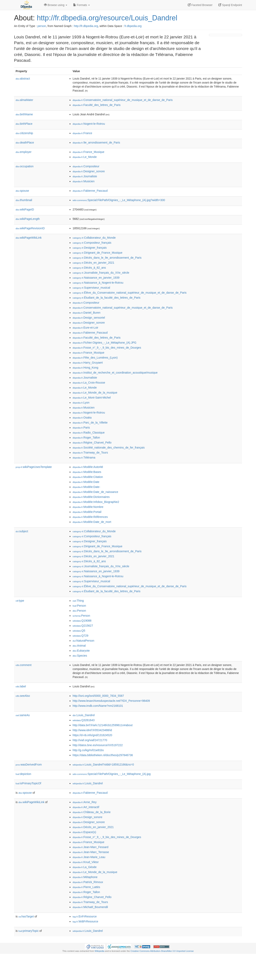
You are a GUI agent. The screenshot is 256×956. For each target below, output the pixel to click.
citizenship (24, 133)
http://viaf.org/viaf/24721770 (90, 740)
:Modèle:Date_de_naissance (95, 491)
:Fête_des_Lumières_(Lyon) (95, 357)
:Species (80, 655)
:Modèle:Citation (88, 476)
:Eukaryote (81, 650)
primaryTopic (28, 930)
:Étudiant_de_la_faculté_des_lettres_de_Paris (106, 297)
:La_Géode (85, 867)
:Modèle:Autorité (88, 467)
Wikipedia (99, 951)
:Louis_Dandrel (84, 715)
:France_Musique (88, 152)
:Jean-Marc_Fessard (90, 847)
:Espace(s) (84, 832)
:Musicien (84, 181)
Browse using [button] (55, 5)
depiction (23, 774)
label (21, 686)
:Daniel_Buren (86, 312)
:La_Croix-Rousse (89, 382)
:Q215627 (83, 625)
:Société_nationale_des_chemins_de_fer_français (109, 447)
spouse (22, 190)
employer (23, 152)
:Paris (81, 427)
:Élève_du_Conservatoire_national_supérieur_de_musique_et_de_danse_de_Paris (130, 292)
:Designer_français (90, 247)
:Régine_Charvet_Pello (92, 442)
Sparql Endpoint (230, 5)
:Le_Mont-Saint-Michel (92, 397)
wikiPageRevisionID (30, 228)
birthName (24, 114)
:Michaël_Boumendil (90, 907)
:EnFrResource (85, 916)
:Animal (79, 645)
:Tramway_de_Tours (90, 452)
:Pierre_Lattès (86, 887)
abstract (23, 78)
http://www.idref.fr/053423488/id (92, 730)
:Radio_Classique (89, 432)
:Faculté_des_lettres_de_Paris (97, 105)
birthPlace (24, 123)
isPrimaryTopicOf (28, 783)
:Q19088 (82, 620)
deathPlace (25, 142)
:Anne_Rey (85, 802)
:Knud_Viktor (86, 862)
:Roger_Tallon (86, 437)
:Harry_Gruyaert (88, 362)
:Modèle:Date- (86, 486)
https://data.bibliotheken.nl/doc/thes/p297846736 (103, 755)
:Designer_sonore (89, 171)
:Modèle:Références (90, 516)
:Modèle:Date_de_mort (92, 521)
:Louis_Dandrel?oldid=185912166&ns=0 (103, 764)
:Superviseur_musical (91, 287)
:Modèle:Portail (87, 511)
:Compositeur (86, 166)
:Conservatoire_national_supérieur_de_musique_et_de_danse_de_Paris (123, 100)
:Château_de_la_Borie (92, 812)
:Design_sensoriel (89, 317)
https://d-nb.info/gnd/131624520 (92, 735)
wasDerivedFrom (29, 764)
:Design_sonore (87, 817)
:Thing (78, 600)
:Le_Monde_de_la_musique (95, 392)
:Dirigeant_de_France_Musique (97, 252)
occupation (25, 166)
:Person (79, 605)
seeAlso (23, 695)
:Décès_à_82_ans (89, 267)
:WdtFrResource (85, 921)
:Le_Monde (85, 157)
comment (23, 665)
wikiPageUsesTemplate (34, 467)
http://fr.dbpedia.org (86, 26)
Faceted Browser (200, 5)
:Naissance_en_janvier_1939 (96, 277)
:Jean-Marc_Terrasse (91, 852)
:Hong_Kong (85, 367)
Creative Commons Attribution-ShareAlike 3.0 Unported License (162, 951)
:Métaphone (85, 877)
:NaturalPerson (83, 640)
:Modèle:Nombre (88, 506)
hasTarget (26, 916)
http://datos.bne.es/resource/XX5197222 (98, 745)
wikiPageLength (28, 218)
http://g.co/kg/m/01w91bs (88, 750)
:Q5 (79, 630)
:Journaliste (85, 176)
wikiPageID (25, 209)
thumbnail (24, 200)
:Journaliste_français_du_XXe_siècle (101, 272)
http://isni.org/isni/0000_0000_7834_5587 (98, 695)
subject (22, 531)
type (20, 600)
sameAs (23, 715)
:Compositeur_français (92, 242)
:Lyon (81, 402)
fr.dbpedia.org (133, 26)
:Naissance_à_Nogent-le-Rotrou (98, 282)
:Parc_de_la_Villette (90, 422)
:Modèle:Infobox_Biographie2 (96, 501)
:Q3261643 (84, 720)
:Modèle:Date (86, 481)
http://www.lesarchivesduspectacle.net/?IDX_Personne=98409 (111, 700)
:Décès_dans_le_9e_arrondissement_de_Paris (107, 257)
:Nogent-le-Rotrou (89, 123)
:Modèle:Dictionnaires (91, 496)
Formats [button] (81, 5)
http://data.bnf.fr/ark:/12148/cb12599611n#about (103, 725)
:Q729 (80, 635)
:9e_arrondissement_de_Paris (96, 142)
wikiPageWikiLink (29, 237)
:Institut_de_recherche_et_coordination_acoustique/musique (115, 372)
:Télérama (84, 457)
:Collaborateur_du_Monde (94, 237)
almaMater (24, 100)
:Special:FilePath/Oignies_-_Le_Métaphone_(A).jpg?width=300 (119, 200)
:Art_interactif (86, 807)
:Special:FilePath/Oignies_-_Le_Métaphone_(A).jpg (112, 774)
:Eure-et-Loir (85, 327)
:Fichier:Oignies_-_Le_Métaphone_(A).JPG (104, 342)
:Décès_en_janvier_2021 (93, 262)
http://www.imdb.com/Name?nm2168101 (98, 705)
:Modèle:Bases (87, 472)
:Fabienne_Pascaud (90, 190)
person (41, 26)
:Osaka (82, 417)
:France (82, 133)
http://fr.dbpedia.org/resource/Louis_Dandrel (107, 18)
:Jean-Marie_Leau (89, 857)
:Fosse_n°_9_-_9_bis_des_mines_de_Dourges (107, 347)
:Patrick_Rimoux (88, 882)
